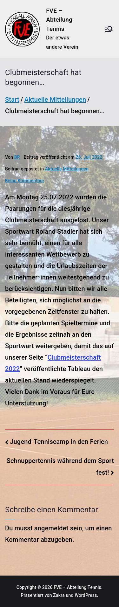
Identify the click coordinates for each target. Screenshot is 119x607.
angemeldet (51, 528)
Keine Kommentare (24, 180)
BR (17, 157)
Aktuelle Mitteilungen (67, 168)
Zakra (59, 595)
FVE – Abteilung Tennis (59, 19)
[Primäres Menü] (109, 28)
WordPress (86, 595)
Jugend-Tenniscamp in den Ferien (59, 441)
